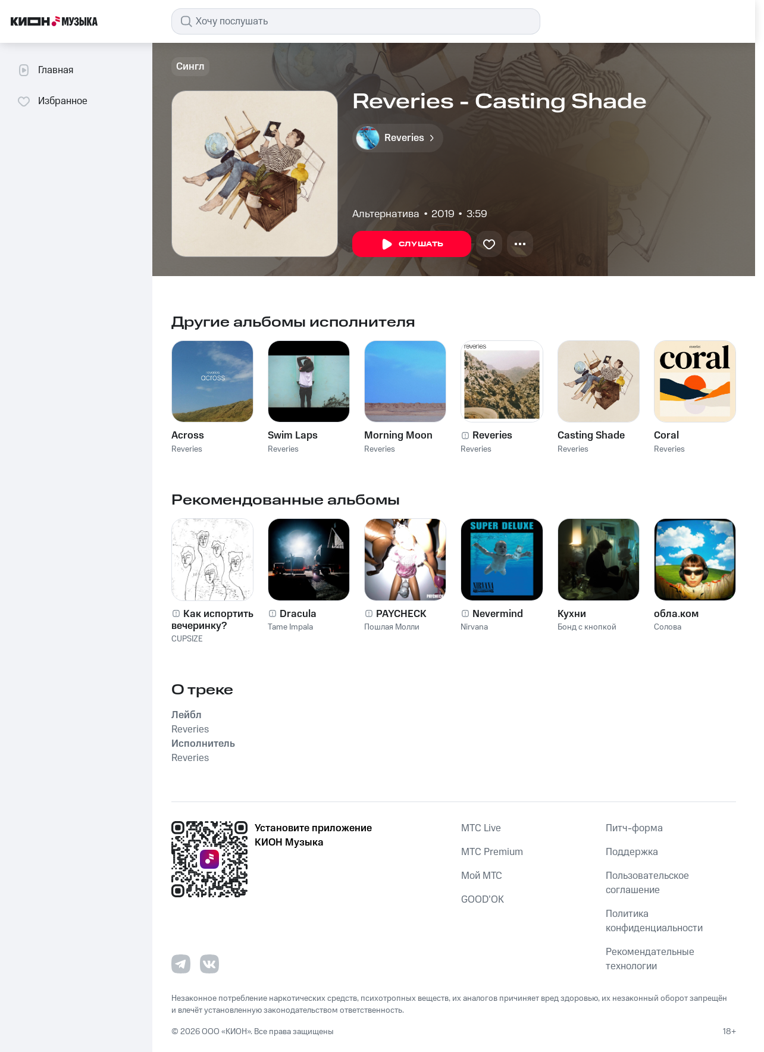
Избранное (52, 101)
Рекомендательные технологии (650, 959)
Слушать (412, 244)
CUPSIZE (187, 639)
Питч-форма (634, 828)
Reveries (186, 449)
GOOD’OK (482, 900)
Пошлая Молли (391, 627)
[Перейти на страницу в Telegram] (180, 963)
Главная (45, 70)
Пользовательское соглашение (647, 883)
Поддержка (632, 852)
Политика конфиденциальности (654, 921)
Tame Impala (290, 627)
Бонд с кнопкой (587, 627)
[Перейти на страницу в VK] (209, 963)
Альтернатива (385, 214)
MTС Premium (492, 852)
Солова (667, 627)
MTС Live (481, 828)
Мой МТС (481, 876)
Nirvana (474, 627)
